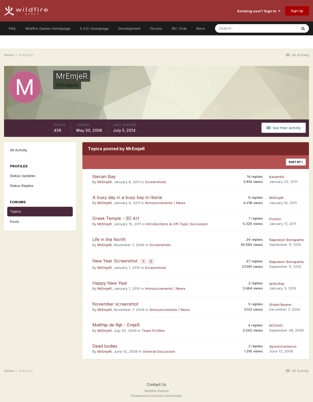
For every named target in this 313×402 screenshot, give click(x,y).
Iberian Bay (104, 176)
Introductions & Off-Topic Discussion (177, 224)
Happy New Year (110, 281)
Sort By (296, 162)
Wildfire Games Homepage (47, 28)
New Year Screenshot (115, 260)
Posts (14, 221)
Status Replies (22, 185)
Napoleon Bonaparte (286, 240)
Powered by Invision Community (156, 394)
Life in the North (109, 239)
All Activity (18, 150)
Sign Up (297, 11)
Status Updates (22, 176)
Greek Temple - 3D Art (115, 218)
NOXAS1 (276, 324)
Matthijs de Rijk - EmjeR (116, 323)
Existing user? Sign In (258, 11)
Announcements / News (165, 203)
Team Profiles (153, 329)
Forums (156, 28)
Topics (15, 211)
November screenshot (115, 302)
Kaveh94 (276, 177)
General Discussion (159, 350)
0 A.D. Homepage (94, 28)
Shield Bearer (280, 303)
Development (129, 28)
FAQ (12, 28)
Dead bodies (104, 344)
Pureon (275, 219)
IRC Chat (179, 28)
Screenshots (155, 182)
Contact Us (156, 383)
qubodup (276, 282)
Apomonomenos (283, 345)
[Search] (238, 28)
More (200, 28)
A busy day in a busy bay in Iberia (127, 197)
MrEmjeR (104, 182)
